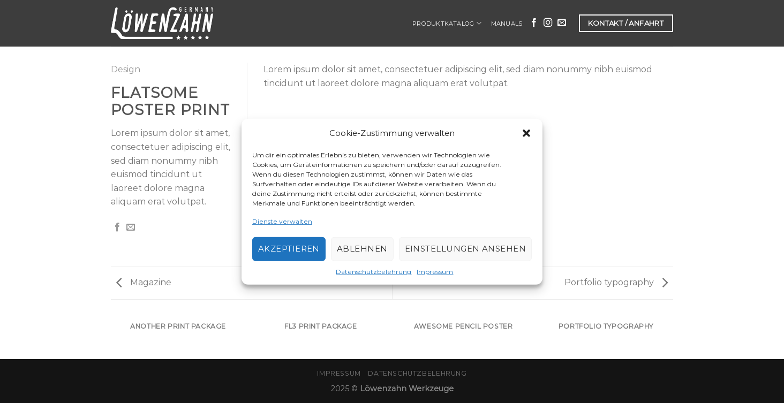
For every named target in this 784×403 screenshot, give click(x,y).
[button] (526, 132)
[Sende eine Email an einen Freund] (130, 227)
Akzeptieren (289, 249)
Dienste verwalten (282, 221)
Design (125, 69)
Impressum (435, 272)
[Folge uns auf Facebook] (534, 23)
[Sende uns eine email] (561, 23)
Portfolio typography (616, 282)
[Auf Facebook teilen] (117, 227)
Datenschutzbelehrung (373, 272)
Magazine (143, 282)
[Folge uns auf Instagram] (548, 23)
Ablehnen (362, 249)
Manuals (507, 23)
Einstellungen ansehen (465, 249)
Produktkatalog (446, 23)
